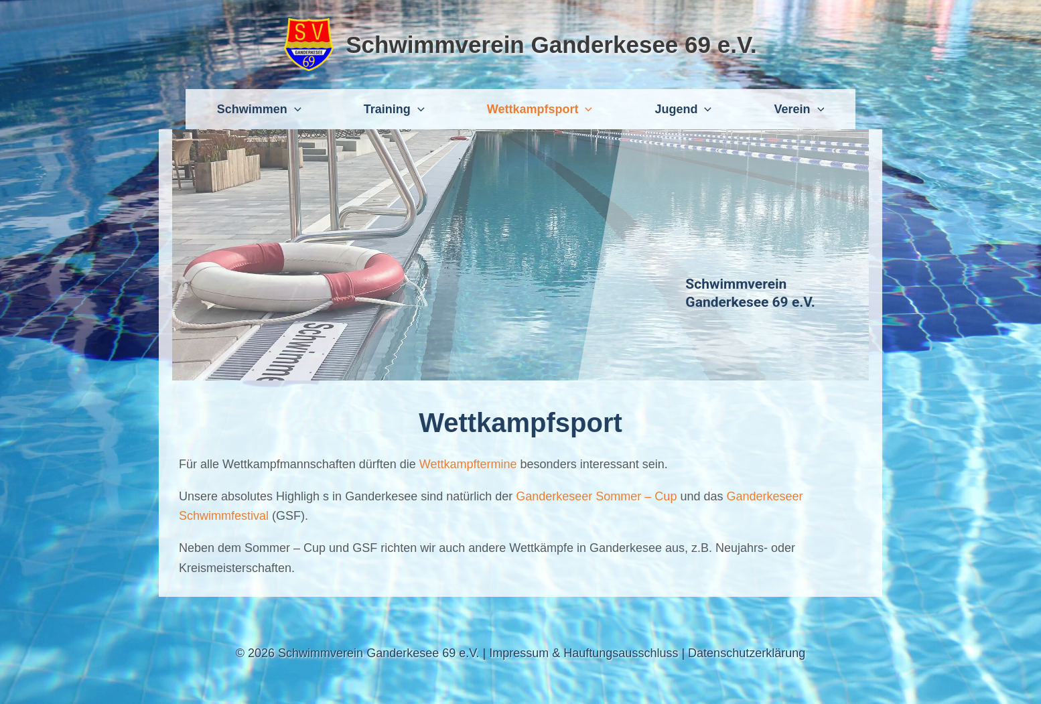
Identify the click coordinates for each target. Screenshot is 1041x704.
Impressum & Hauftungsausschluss (583, 653)
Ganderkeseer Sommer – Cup (594, 496)
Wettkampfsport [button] (539, 109)
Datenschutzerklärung (746, 653)
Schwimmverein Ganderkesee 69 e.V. (551, 44)
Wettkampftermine (469, 464)
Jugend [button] (682, 109)
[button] (294, 109)
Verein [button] (799, 109)
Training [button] (394, 109)
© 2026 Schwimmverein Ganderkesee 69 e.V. (358, 653)
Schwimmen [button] (259, 109)
